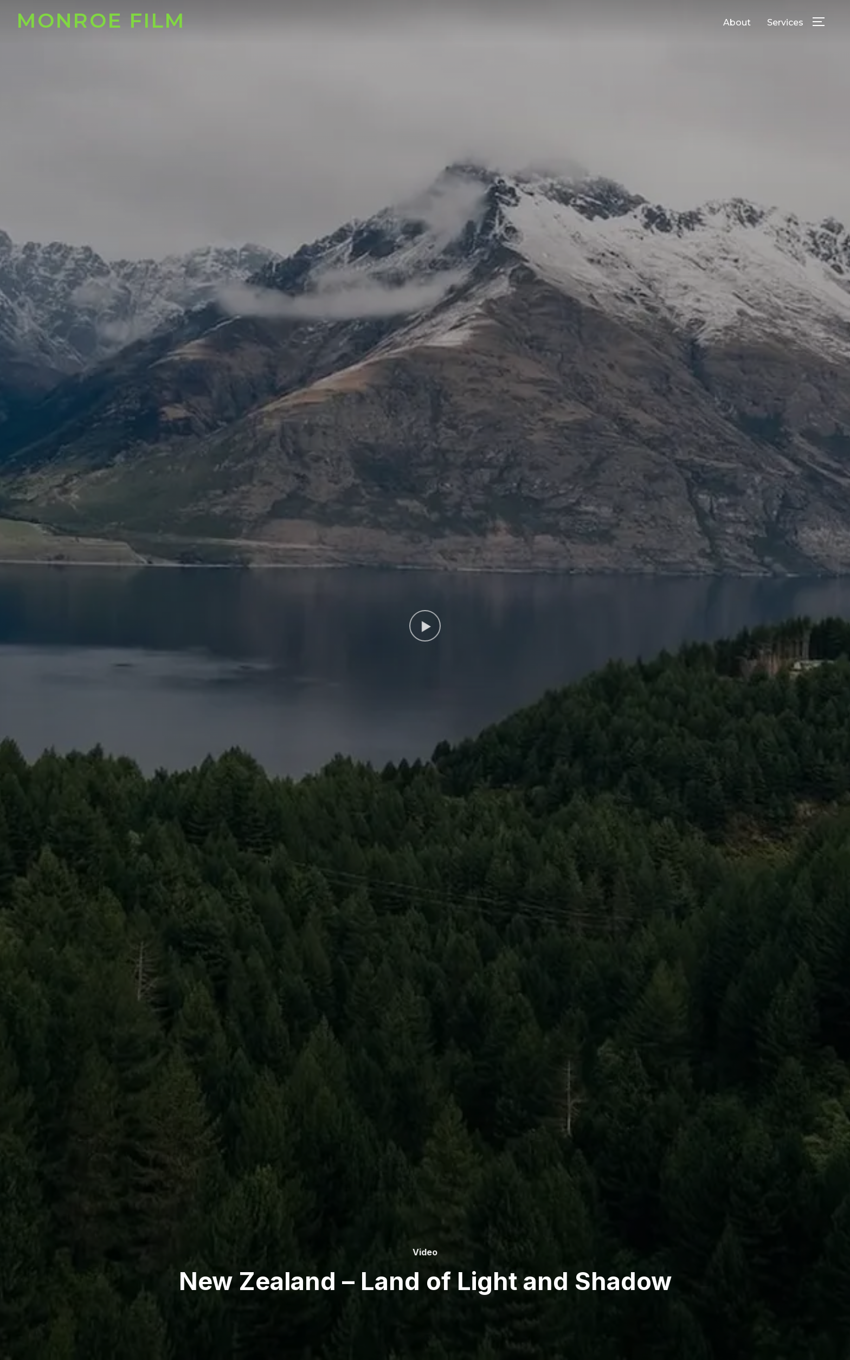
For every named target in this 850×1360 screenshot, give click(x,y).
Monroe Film (101, 20)
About (737, 22)
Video (425, 1252)
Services (785, 22)
